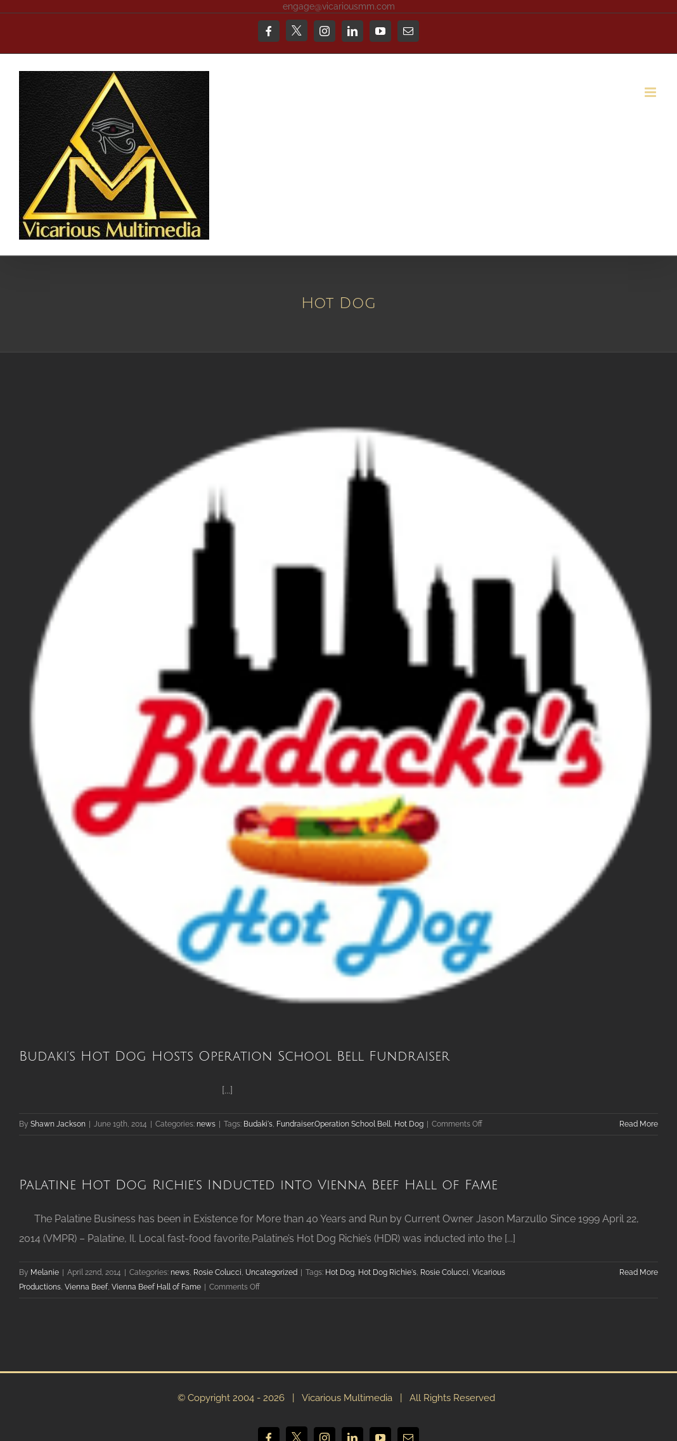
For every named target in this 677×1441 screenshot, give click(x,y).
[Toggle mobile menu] (651, 92)
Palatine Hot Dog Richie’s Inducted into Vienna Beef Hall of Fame (258, 1185)
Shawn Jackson (58, 1124)
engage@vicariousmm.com (339, 6)
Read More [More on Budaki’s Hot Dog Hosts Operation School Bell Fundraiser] (638, 1124)
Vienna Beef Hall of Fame (156, 1287)
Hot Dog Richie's (387, 1272)
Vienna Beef (86, 1287)
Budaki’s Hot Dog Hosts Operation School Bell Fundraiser (234, 1056)
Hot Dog (408, 1124)
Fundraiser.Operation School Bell (333, 1124)
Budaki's (258, 1124)
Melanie (44, 1272)
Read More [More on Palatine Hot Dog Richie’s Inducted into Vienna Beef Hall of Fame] (638, 1272)
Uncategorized (271, 1272)
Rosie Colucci (217, 1272)
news (206, 1124)
